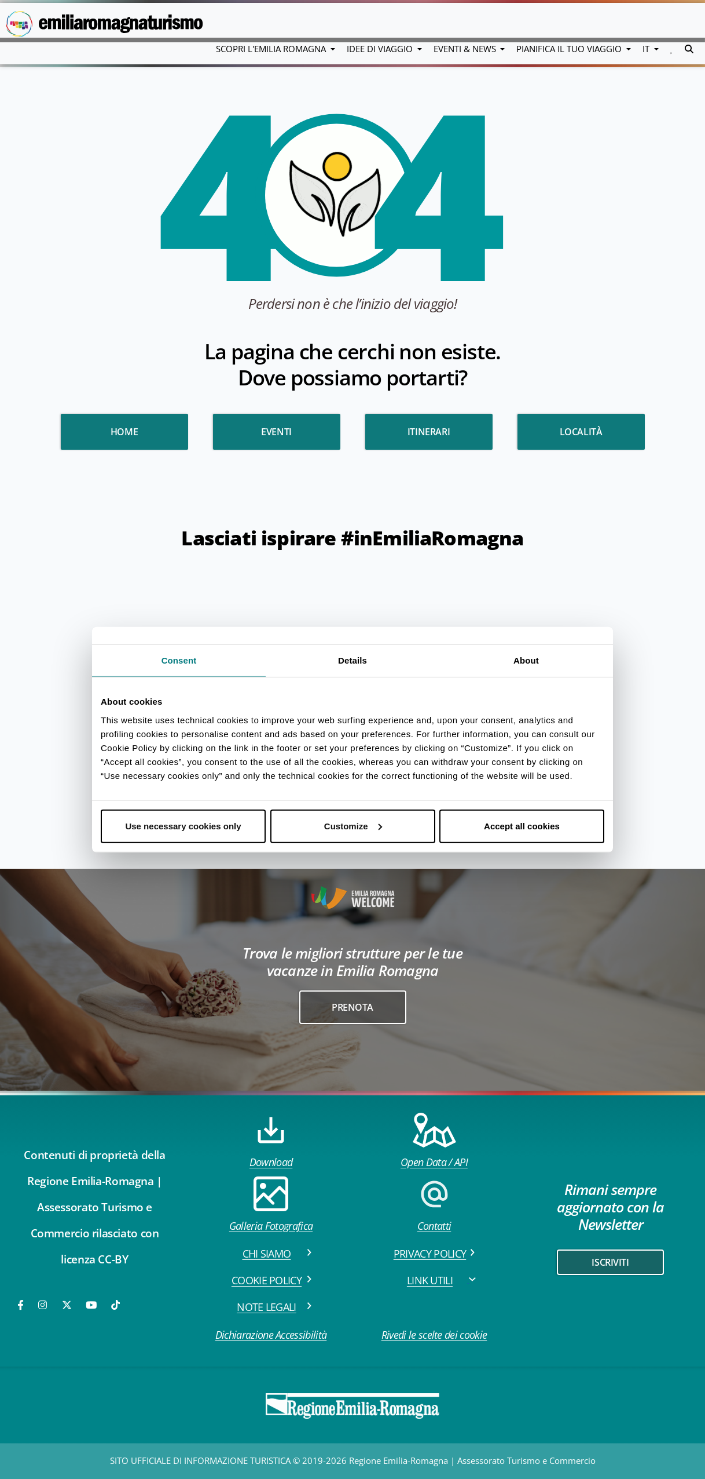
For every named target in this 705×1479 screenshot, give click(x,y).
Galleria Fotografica (271, 1204)
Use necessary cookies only (183, 825)
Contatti (434, 1204)
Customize (353, 825)
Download (271, 1141)
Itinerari (428, 431)
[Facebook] (21, 1305)
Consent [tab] (179, 660)
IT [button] (647, 48)
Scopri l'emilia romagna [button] (272, 48)
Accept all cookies (522, 825)
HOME (124, 431)
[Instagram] (43, 1305)
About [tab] (526, 660)
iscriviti (610, 1262)
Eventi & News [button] (466, 48)
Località (581, 431)
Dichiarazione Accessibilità (271, 1335)
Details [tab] (352, 660)
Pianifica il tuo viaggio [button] (570, 48)
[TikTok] (115, 1305)
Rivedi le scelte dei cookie (434, 1335)
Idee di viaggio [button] (381, 48)
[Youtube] (92, 1305)
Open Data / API (434, 1141)
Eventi (276, 431)
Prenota (352, 1007)
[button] (671, 49)
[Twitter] (67, 1305)
